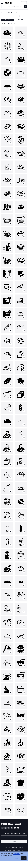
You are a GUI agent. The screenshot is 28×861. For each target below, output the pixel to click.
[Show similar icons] (10, 35)
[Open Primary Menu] (2, 3)
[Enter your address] (14, 836)
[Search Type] (3, 6)
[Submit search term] (25, 6)
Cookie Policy (16, 853)
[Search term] (15, 6)
